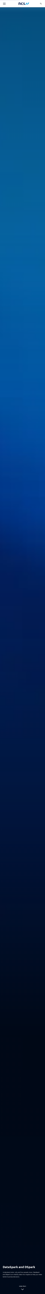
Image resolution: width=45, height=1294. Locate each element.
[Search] (40, 3)
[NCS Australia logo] (24, 3)
